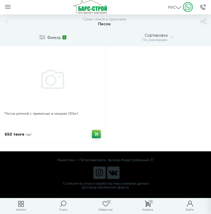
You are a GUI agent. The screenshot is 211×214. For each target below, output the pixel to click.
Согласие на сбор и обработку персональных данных (106, 183)
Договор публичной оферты (105, 187)
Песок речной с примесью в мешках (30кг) (41, 113)
